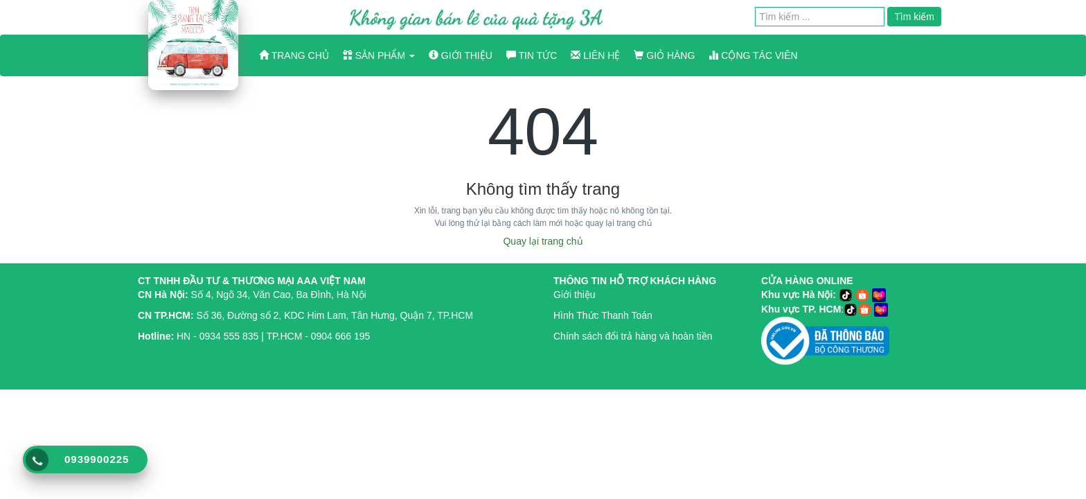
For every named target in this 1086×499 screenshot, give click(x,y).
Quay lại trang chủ (542, 241)
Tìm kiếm (914, 16)
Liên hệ (595, 55)
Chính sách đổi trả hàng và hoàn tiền (632, 336)
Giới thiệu (460, 55)
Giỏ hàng (664, 55)
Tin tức (532, 55)
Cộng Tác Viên (753, 55)
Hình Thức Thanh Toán (602, 315)
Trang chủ (294, 55)
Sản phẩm (379, 55)
